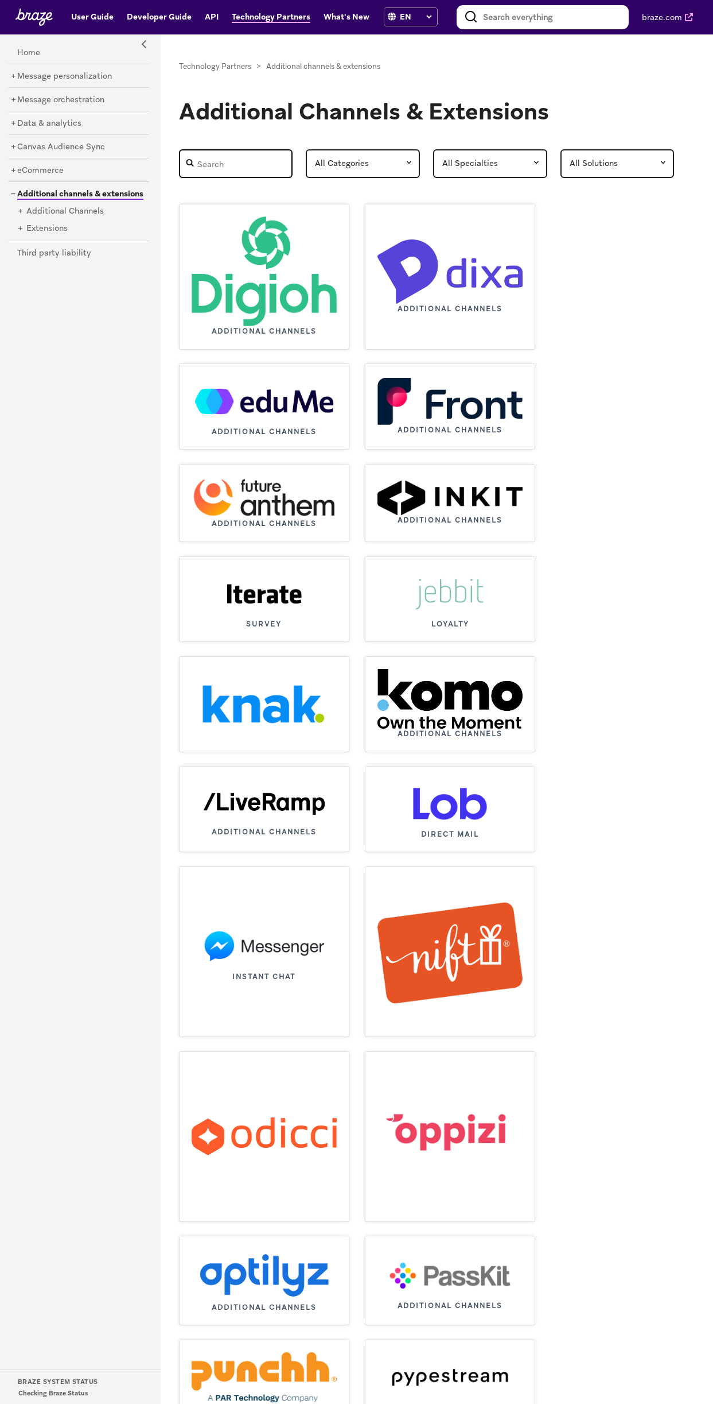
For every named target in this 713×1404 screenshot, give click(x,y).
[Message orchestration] (60, 100)
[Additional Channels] (65, 211)
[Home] (28, 53)
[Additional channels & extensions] (76, 193)
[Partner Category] (363, 163)
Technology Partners (215, 66)
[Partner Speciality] (490, 163)
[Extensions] (47, 228)
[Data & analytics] (49, 123)
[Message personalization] (64, 76)
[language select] (416, 16)
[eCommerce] (40, 170)
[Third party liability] (54, 253)
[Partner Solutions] (617, 163)
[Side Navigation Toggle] (144, 44)
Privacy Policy (478, 1381)
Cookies (527, 1381)
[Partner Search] (236, 163)
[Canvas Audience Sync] (61, 147)
